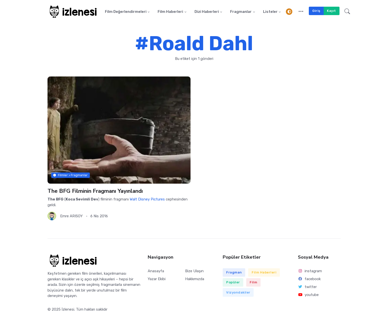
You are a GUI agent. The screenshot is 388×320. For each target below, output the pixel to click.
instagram (310, 271)
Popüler (233, 282)
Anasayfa (156, 271)
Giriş (316, 11)
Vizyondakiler (238, 292)
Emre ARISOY (71, 216)
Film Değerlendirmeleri (125, 11)
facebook (309, 279)
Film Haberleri (170, 11)
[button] (301, 11)
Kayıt (331, 11)
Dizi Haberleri (206, 11)
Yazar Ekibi (157, 279)
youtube (308, 295)
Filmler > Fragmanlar (70, 175)
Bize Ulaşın (194, 271)
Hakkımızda (194, 279)
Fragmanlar (241, 11)
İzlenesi (68, 309)
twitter (307, 287)
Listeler (270, 11)
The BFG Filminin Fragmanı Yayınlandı (95, 191)
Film (253, 282)
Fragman (234, 272)
